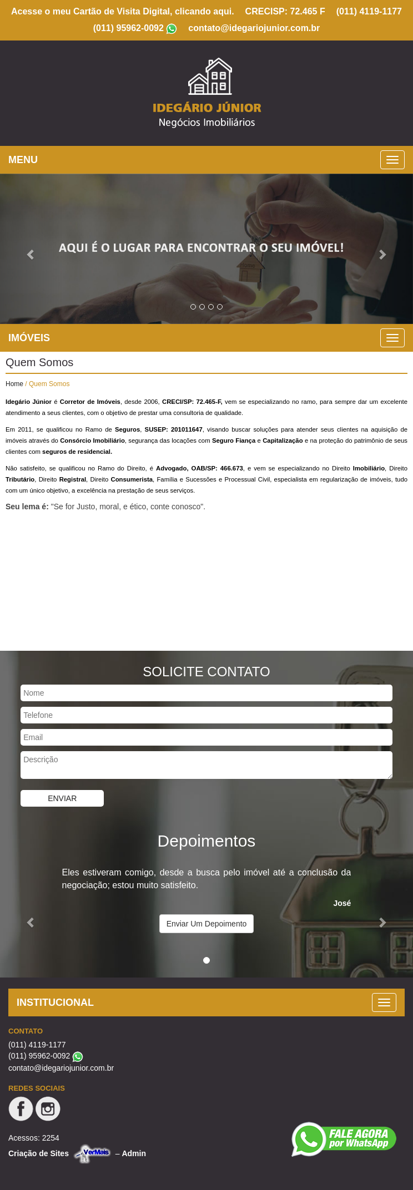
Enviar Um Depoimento (207, 923)
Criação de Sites (38, 1153)
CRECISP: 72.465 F (285, 11)
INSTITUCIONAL (55, 1002)
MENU (23, 159)
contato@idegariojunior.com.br (254, 28)
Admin (134, 1153)
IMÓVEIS (29, 337)
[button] (31, 249)
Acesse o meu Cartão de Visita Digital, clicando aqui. (122, 11)
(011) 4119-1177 (369, 11)
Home (14, 384)
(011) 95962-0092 (128, 28)
